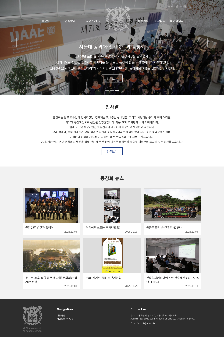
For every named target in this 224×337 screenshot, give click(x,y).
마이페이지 (177, 21)
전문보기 (112, 78)
